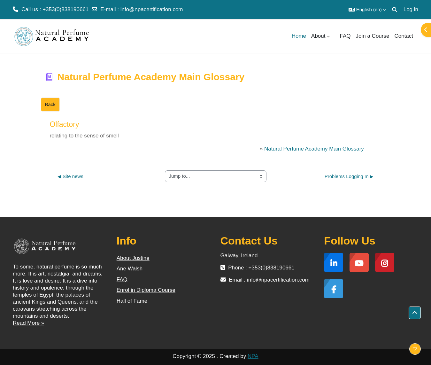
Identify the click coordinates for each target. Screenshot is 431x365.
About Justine (133, 258)
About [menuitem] (318, 36)
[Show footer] (415, 349)
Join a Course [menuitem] (372, 36)
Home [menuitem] (299, 36)
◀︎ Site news (70, 176)
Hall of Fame (132, 301)
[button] (367, 9)
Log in (411, 9)
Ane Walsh (130, 269)
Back (50, 104)
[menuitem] (334, 36)
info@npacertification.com (151, 9)
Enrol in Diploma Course (146, 290)
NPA (253, 356)
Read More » (28, 323)
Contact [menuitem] (403, 36)
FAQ (122, 279)
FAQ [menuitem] (345, 36)
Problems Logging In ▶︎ (349, 176)
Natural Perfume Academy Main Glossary (314, 149)
